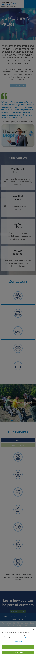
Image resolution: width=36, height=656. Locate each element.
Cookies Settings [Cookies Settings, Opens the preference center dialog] (18, 644)
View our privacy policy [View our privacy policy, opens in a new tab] (20, 641)
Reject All (18, 650)
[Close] (34, 632)
